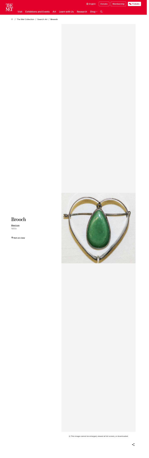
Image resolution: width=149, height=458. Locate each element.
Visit (20, 11)
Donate (104, 4)
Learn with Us (66, 11)
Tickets (136, 4)
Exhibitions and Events (37, 11)
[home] (12, 19)
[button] (101, 11)
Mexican (15, 225)
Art (54, 11)
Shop (93, 11)
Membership (118, 4)
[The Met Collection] (25, 19)
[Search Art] (42, 19)
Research (82, 11)
